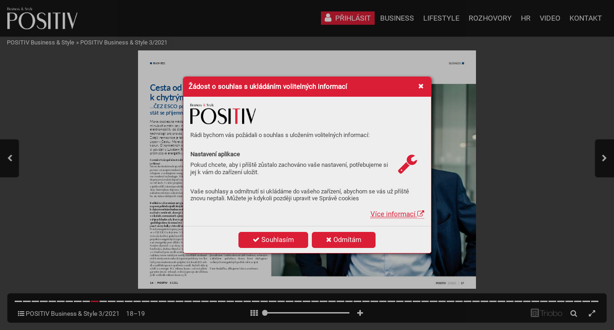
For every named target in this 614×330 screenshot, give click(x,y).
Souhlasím (273, 240)
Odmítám (343, 240)
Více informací (397, 214)
